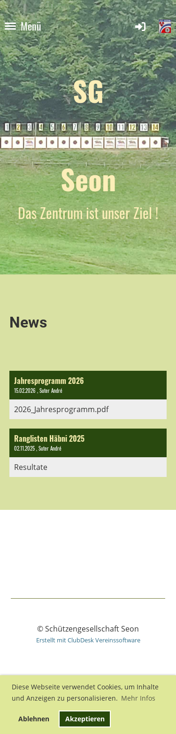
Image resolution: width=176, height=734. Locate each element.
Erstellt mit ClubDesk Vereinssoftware (88, 640)
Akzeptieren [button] (85, 718)
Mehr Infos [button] (138, 698)
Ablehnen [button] (33, 718)
